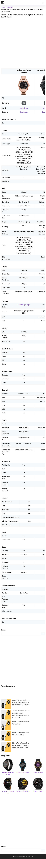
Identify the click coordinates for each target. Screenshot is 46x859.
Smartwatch (24, 112)
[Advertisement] (23, 43)
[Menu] (2, 2)
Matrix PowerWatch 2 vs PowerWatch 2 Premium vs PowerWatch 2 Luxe (20, 745)
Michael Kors (24, 108)
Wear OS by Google (24, 305)
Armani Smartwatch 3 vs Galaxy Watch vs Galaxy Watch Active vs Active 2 (20, 702)
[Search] (43, 2)
